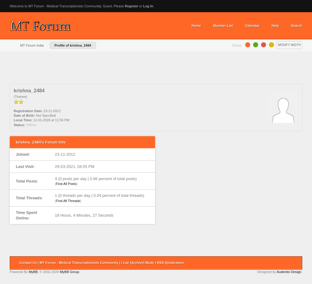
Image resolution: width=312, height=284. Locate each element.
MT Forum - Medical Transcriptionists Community (79, 262)
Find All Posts (66, 184)
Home (196, 25)
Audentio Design (289, 272)
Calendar (252, 25)
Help (275, 25)
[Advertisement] (156, 69)
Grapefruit (263, 44)
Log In (148, 6)
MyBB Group (69, 272)
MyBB (33, 272)
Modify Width (289, 45)
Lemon (271, 44)
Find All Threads (68, 201)
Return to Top (295, 263)
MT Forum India (32, 45)
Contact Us (28, 262)
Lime (255, 44)
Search (296, 25)
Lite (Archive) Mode (138, 262)
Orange (247, 44)
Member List (223, 25)
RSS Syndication (170, 262)
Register (131, 6)
